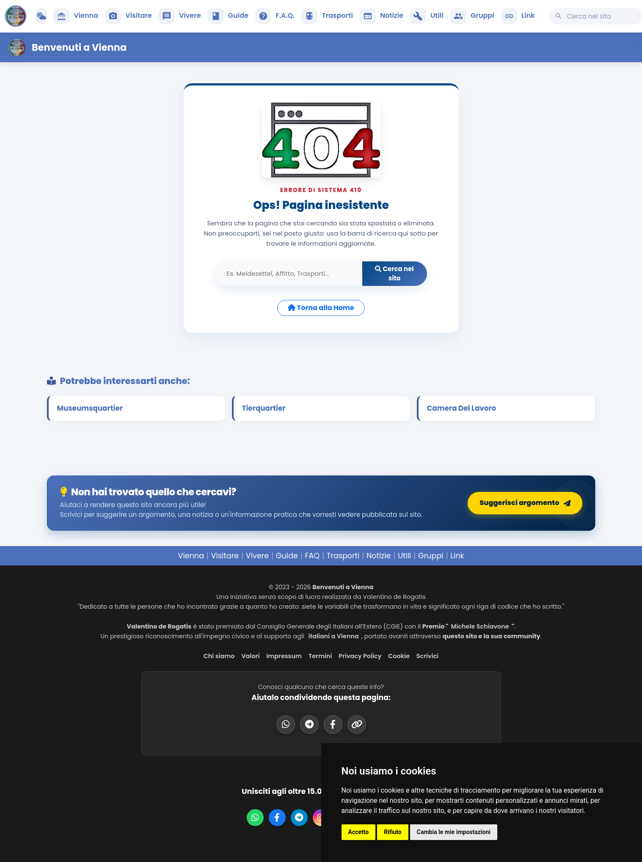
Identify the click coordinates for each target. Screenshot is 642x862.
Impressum (284, 656)
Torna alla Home (321, 308)
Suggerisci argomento (525, 503)
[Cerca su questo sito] (595, 16)
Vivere (257, 556)
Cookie (399, 656)
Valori (250, 656)
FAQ (312, 556)
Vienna (191, 556)
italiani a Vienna (334, 636)
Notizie (378, 556)
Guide (287, 556)
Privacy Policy (360, 656)
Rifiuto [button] (393, 832)
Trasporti (343, 556)
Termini (320, 656)
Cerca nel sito (394, 273)
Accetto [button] (358, 832)
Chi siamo (219, 656)
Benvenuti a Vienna (79, 47)
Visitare (225, 556)
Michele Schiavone (480, 626)
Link (457, 556)
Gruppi (431, 556)
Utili (404, 556)
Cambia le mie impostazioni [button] (453, 832)
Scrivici (427, 656)
